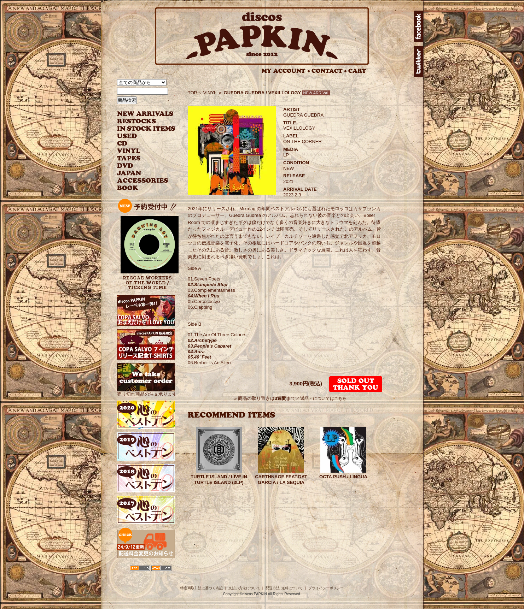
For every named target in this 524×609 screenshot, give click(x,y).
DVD (125, 165)
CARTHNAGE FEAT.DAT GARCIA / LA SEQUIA (281, 479)
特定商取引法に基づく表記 (201, 588)
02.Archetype (202, 340)
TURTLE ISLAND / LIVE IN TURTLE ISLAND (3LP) (219, 479)
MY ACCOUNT (286, 71)
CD (122, 143)
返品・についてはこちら (323, 398)
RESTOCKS (141, 121)
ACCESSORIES (142, 180)
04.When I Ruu (204, 295)
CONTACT (329, 71)
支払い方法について (244, 588)
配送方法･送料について (284, 588)
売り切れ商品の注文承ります (147, 391)
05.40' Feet (199, 357)
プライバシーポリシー (326, 588)
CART (357, 71)
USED (141, 136)
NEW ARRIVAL (145, 114)
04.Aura (196, 351)
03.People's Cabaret (209, 346)
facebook (418, 26)
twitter (418, 61)
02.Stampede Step (207, 284)
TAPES (129, 158)
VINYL (129, 151)
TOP (192, 92)
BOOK (128, 188)
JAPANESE (141, 173)
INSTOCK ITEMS (146, 128)
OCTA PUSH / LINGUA (343, 476)
